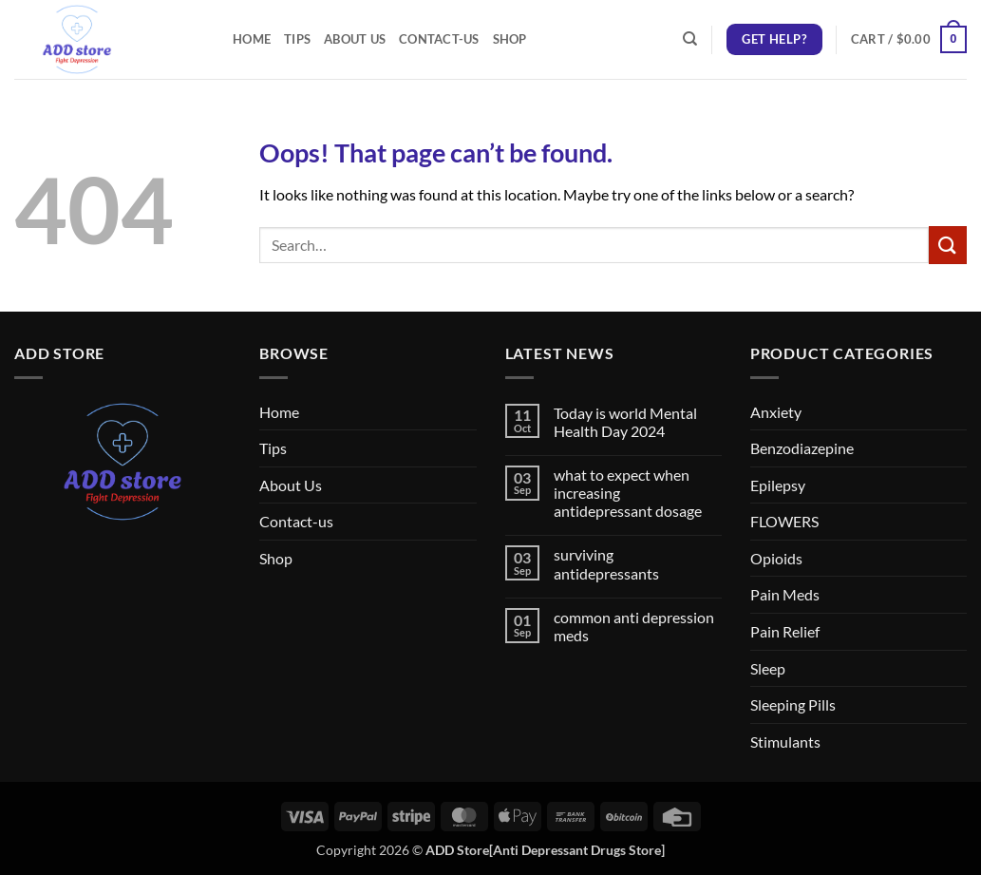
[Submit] (948, 244)
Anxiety (776, 412)
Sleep (767, 668)
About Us (355, 39)
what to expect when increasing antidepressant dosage (628, 493)
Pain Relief (785, 631)
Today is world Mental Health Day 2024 (625, 422)
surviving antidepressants (606, 563)
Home (252, 39)
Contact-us (439, 39)
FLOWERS (784, 521)
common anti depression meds (634, 626)
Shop (510, 39)
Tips (297, 39)
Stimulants (785, 741)
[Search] (690, 39)
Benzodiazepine (802, 448)
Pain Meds (785, 594)
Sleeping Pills (793, 704)
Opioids (776, 558)
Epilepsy (777, 485)
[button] (909, 40)
